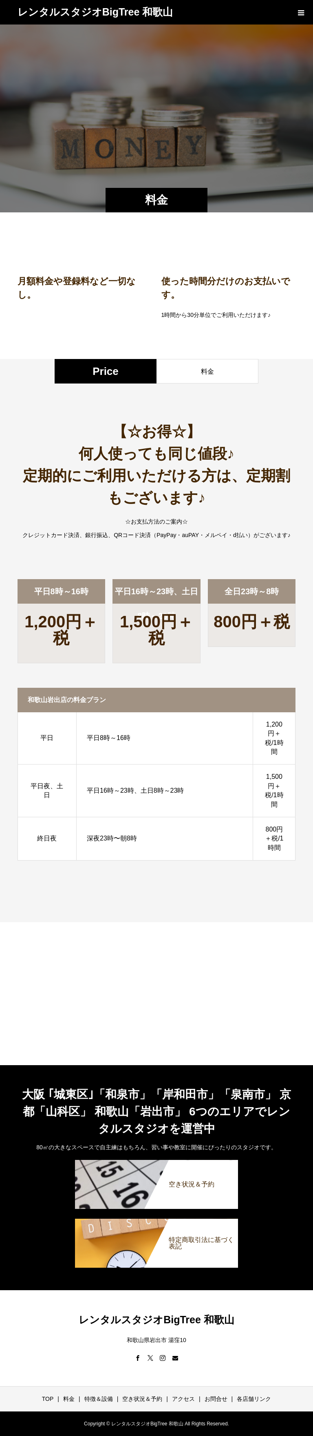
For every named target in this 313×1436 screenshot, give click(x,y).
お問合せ (216, 1399)
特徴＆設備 (98, 1399)
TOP (48, 1399)
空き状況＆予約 (142, 1399)
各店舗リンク (254, 1399)
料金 (69, 1399)
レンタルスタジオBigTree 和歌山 (95, 12)
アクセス (183, 1399)
